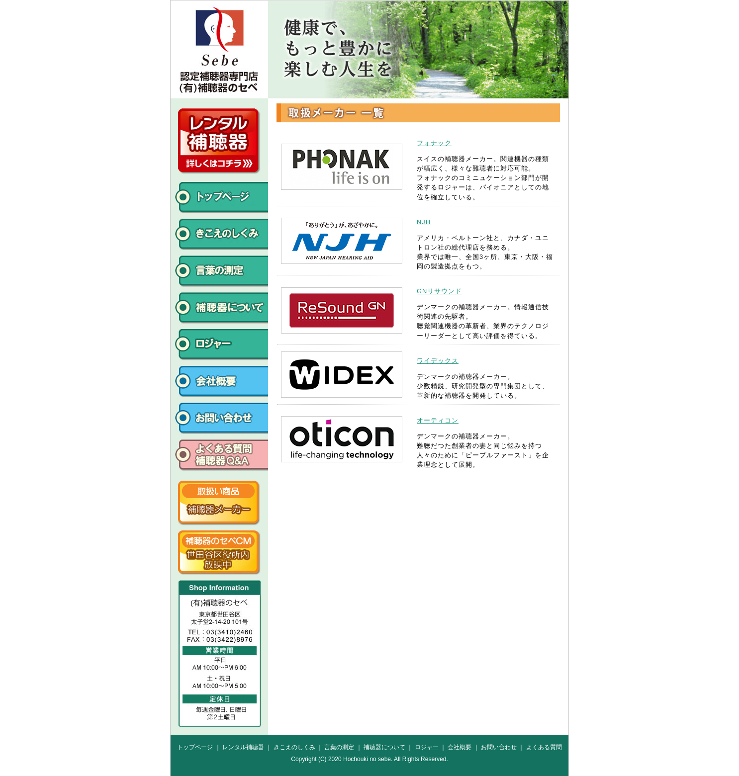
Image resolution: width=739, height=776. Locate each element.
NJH (424, 222)
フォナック (434, 143)
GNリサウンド (439, 291)
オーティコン (438, 420)
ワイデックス (438, 360)
